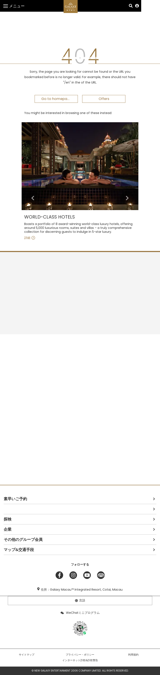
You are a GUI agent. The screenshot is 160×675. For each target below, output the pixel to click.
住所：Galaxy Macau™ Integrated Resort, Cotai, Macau (82, 589)
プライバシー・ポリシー (80, 654)
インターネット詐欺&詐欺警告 (80, 660)
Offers (104, 98)
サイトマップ (26, 654)
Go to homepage (56, 98)
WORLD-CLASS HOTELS (49, 217)
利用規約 (133, 654)
